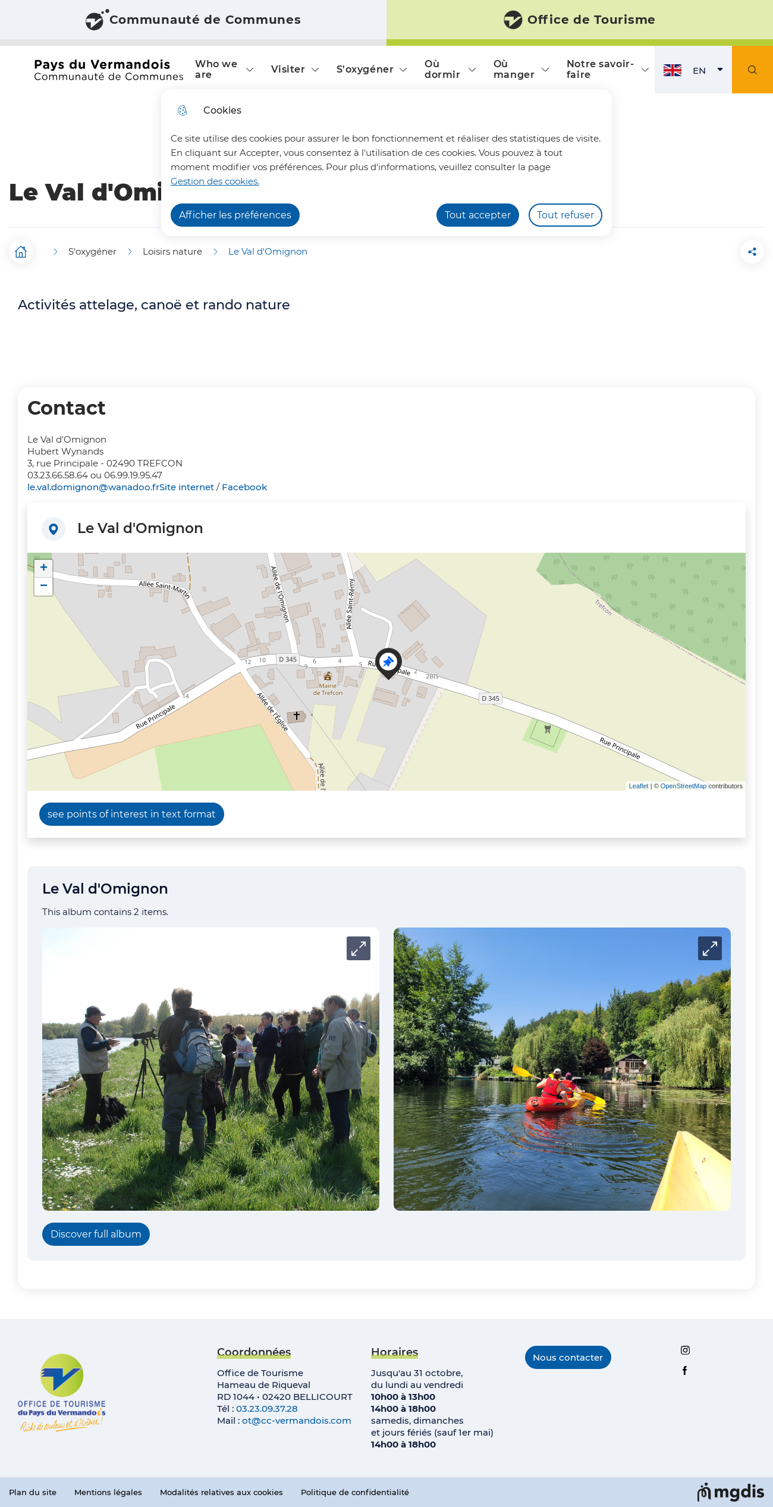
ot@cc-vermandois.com (296, 1420)
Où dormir (442, 69)
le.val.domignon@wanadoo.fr (93, 487)
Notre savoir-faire (600, 69)
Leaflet (639, 785)
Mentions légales (108, 1492)
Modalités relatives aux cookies (221, 1492)
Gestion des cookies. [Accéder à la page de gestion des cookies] (215, 181)
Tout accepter (478, 215)
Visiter (288, 69)
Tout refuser (565, 215)
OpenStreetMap (684, 785)
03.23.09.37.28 (267, 1408)
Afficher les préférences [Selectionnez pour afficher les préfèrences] (235, 215)
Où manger (514, 69)
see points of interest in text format (132, 814)
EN (712, 73)
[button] (685, 252)
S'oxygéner (365, 69)
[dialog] (386, 162)
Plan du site (32, 1492)
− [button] (44, 587)
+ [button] (44, 569)
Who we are (216, 69)
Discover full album (96, 1234)
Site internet (186, 487)
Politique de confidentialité (355, 1492)
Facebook (244, 487)
